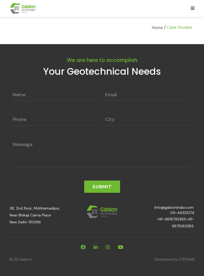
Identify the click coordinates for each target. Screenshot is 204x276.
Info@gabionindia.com (174, 207)
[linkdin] (96, 247)
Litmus (187, 259)
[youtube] (120, 247)
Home (157, 27)
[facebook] (83, 247)
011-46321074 (182, 212)
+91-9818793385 (171, 219)
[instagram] (108, 247)
